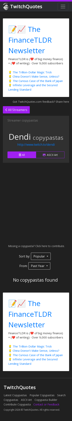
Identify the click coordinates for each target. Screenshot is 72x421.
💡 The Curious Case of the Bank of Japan (35, 81)
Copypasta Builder (46, 400)
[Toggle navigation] (63, 6)
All (22, 155)
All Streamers (16, 110)
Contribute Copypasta (17, 404)
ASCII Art (50, 155)
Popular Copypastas (42, 395)
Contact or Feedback (46, 404)
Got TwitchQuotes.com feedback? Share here (41, 101)
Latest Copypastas (15, 395)
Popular (39, 256)
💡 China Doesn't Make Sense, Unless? (33, 76)
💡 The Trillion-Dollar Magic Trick (30, 72)
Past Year (38, 266)
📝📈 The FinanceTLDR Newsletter (30, 39)
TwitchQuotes (23, 6)
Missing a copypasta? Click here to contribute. (36, 246)
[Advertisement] (36, 203)
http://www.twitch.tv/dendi (36, 144)
